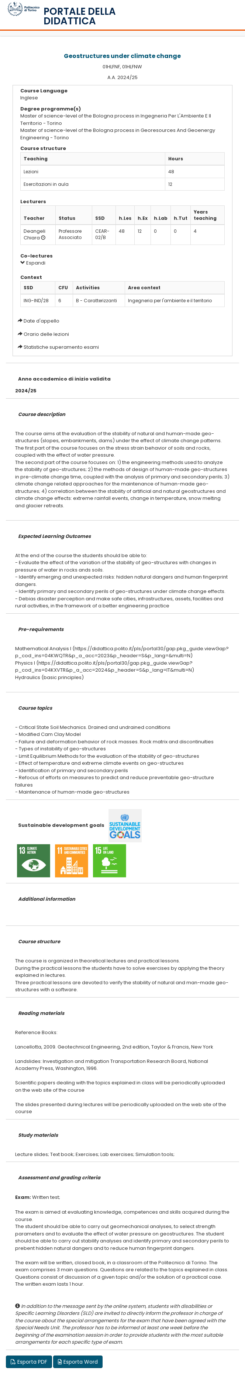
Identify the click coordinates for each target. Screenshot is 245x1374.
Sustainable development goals (61, 825)
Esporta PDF (29, 1362)
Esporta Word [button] (78, 1362)
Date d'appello (41, 320)
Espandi (32, 262)
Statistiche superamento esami (61, 347)
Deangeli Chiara (34, 235)
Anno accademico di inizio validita (64, 378)
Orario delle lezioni (46, 334)
